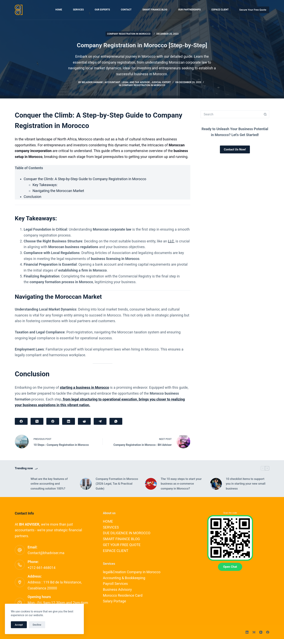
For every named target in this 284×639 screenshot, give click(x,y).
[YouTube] (260, 632)
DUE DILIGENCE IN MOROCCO (126, 533)
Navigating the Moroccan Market (58, 191)
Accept (19, 624)
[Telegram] (100, 421)
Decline (37, 624)
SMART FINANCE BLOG (154, 9)
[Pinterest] (52, 421)
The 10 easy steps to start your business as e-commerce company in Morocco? (181, 484)
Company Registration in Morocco (128, 33)
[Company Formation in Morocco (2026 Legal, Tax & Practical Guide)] (86, 484)
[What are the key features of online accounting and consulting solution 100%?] (21, 484)
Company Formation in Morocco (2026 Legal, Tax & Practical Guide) (117, 484)
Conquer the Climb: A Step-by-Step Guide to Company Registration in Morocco (85, 179)
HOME (58, 9)
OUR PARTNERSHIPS (189, 9)
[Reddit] (84, 421)
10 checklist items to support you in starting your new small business (245, 484)
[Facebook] (21, 421)
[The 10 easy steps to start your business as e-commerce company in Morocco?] (151, 484)
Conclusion (32, 197)
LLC (171, 241)
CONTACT (126, 9)
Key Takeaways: (45, 185)
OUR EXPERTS (102, 9)
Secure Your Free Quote (252, 9)
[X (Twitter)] (37, 421)
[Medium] (253, 632)
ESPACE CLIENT (220, 9)
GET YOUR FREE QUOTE (122, 545)
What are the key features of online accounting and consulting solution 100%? (49, 484)
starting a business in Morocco (84, 387)
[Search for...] (231, 114)
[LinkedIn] (68, 421)
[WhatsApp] (115, 421)
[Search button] (265, 114)
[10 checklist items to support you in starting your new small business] (216, 484)
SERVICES (78, 9)
